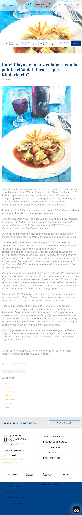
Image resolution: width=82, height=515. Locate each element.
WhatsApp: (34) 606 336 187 (13, 459)
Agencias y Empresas (30, 475)
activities (15, 364)
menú (15, 5)
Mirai (56, 485)
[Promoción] (65, 44)
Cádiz (7, 407)
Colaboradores (12, 475)
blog (7, 384)
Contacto (65, 475)
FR (77, 5)
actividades (10, 391)
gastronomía (10, 399)
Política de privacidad (15, 498)
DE (59, 5)
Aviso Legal (11, 492)
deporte (8, 403)
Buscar (76, 43)
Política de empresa (15, 487)
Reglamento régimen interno (18, 509)
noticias (23, 364)
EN (65, 5)
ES (71, 5)
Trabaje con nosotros (47, 475)
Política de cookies (14, 503)
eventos (8, 395)
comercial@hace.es (9, 462)
